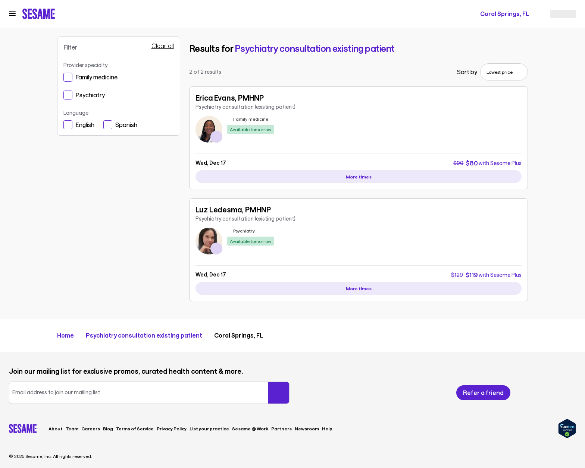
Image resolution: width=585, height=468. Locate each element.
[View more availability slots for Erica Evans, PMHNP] (358, 176)
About (56, 428)
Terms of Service (135, 428)
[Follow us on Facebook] (530, 392)
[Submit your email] (278, 393)
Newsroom (307, 428)
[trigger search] (320, 13)
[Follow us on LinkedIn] (572, 392)
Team (72, 428)
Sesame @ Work (250, 428)
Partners (281, 428)
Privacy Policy (172, 428)
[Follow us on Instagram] (557, 392)
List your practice (209, 428)
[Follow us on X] (544, 392)
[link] (358, 121)
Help (327, 428)
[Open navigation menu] (12, 13)
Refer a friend (483, 392)
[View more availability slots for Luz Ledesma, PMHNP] (358, 288)
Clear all (162, 46)
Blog (108, 428)
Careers (90, 428)
